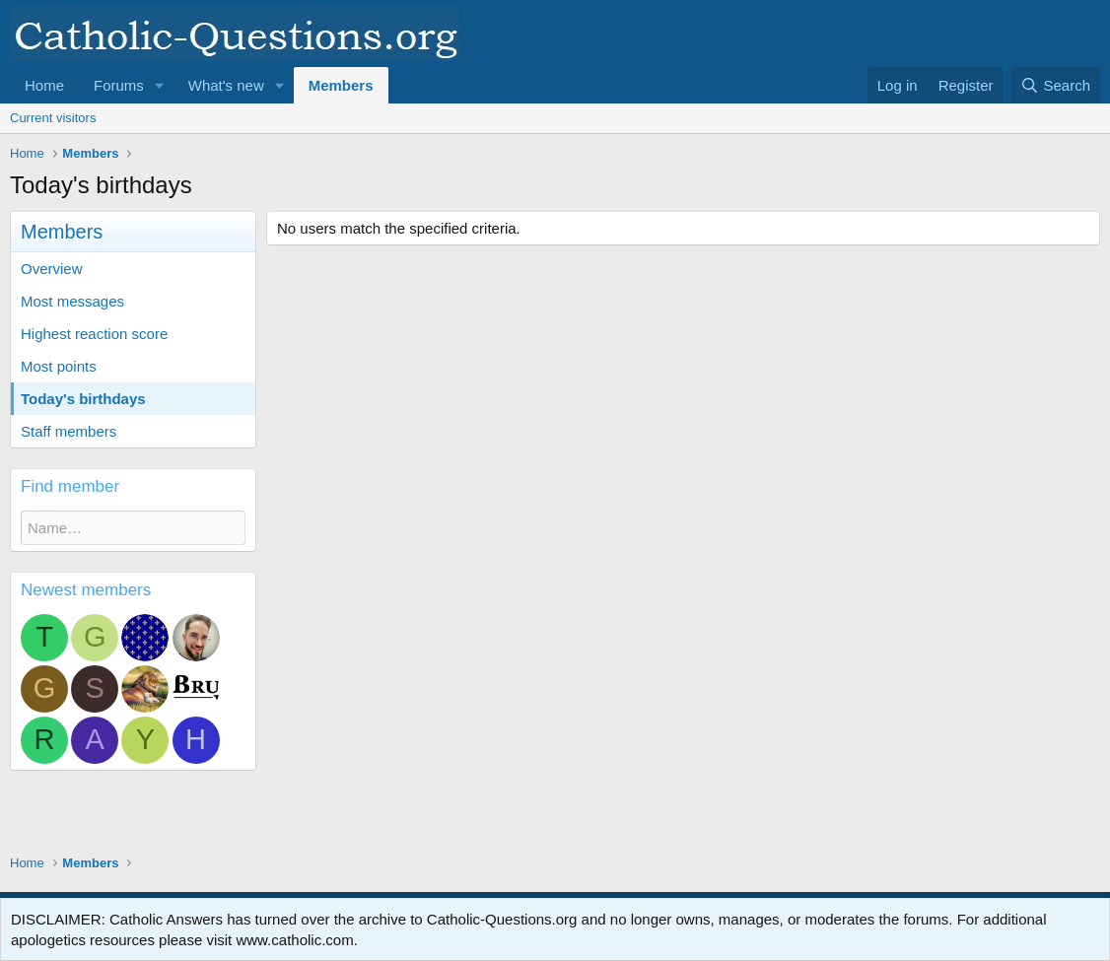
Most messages (72, 301)
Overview (52, 268)
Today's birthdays (83, 398)
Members (341, 85)
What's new (226, 85)
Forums (119, 85)
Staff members (68, 431)
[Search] (1055, 85)
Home (44, 85)
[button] (159, 85)
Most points (59, 366)
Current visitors (53, 117)
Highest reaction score (94, 333)
